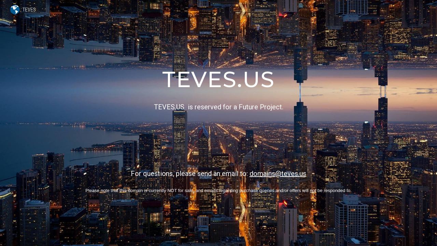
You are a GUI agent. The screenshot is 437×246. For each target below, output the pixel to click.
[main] (218, 123)
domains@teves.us (278, 173)
